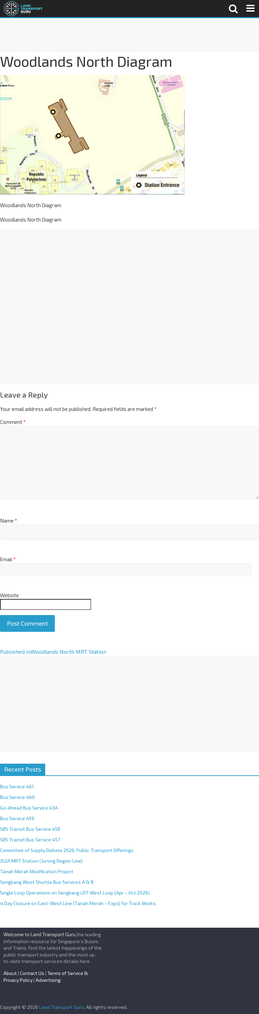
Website (9, 595)
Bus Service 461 (17, 786)
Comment (13, 422)
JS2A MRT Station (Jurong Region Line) (41, 861)
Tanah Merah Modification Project (36, 871)
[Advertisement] (129, 35)
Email (8, 559)
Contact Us (32, 973)
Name (8, 520)
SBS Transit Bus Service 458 (30, 829)
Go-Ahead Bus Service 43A (29, 808)
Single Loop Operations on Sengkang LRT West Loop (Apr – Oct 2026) (75, 893)
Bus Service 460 (17, 797)
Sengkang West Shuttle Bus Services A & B (47, 882)
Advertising (48, 980)
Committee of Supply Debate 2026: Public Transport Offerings (67, 850)
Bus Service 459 (17, 818)
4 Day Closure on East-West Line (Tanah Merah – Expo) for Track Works (78, 903)
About (10, 973)
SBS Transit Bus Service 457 (30, 839)
